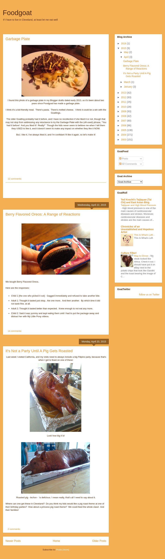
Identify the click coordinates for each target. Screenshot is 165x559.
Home (56, 540)
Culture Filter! (129, 253)
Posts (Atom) (62, 549)
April (126, 57)
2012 (124, 97)
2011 (124, 102)
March (127, 82)
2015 (124, 48)
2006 (124, 125)
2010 (124, 106)
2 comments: (14, 529)
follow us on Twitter (149, 294)
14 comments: (15, 331)
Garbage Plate (18, 39)
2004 (124, 134)
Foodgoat (17, 12)
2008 (124, 116)
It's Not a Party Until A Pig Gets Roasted (39, 351)
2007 (124, 120)
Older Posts (99, 540)
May (126, 52)
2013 (124, 92)
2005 (124, 130)
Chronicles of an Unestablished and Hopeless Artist (137, 229)
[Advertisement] (56, 190)
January (128, 86)
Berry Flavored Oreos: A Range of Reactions (43, 214)
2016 (124, 43)
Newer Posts (13, 540)
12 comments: (15, 178)
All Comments (128, 164)
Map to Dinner (141, 256)
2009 (124, 111)
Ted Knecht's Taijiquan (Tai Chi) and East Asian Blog (136, 201)
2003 (124, 139)
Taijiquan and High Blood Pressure (138, 205)
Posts (123, 158)
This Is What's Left (143, 235)
